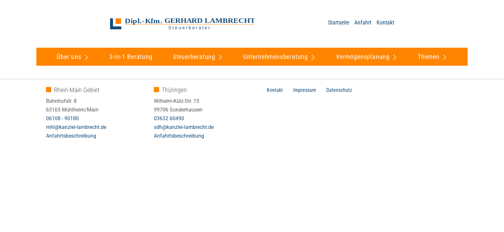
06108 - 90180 (62, 118)
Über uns (69, 57)
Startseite (338, 22)
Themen (429, 57)
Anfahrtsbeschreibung (71, 136)
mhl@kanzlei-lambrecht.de (76, 127)
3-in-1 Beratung (131, 57)
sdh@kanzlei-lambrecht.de (184, 127)
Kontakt (385, 22)
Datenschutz (339, 90)
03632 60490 (169, 118)
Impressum (304, 90)
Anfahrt (362, 22)
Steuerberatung (194, 57)
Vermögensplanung (363, 57)
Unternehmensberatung (275, 57)
